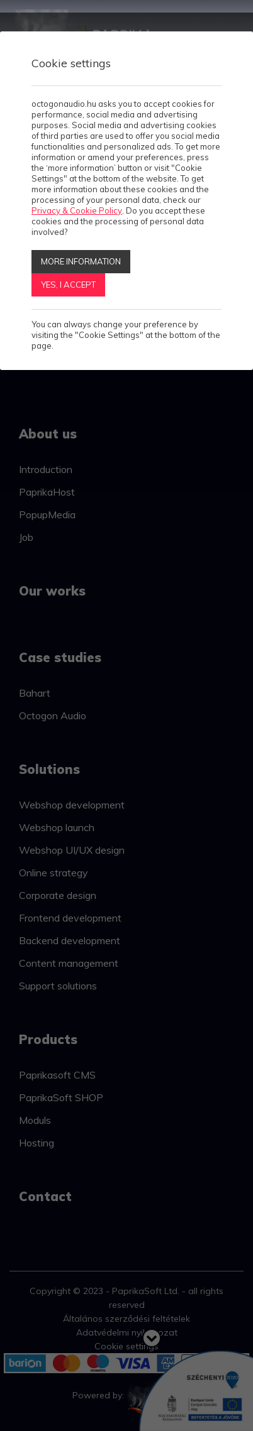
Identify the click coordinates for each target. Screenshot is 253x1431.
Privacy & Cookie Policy (76, 210)
